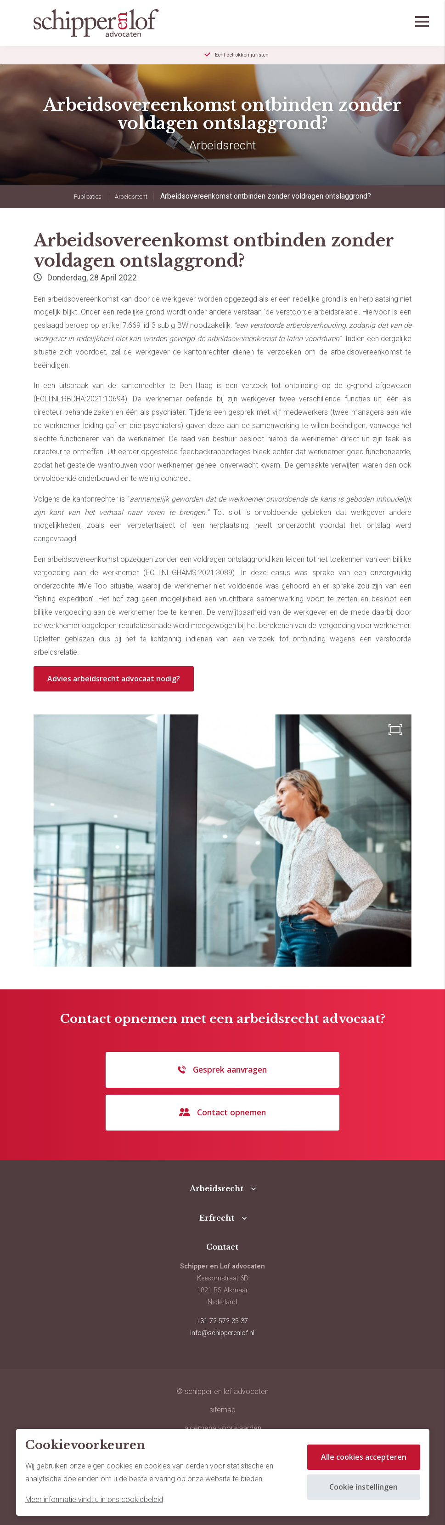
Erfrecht (216, 1217)
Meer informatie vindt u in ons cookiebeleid (94, 1499)
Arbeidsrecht (131, 196)
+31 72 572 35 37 (222, 1321)
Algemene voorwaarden (222, 1428)
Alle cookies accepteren (363, 1457)
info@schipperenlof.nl (222, 1333)
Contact (222, 1246)
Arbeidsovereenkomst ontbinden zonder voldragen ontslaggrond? (265, 196)
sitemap (222, 1409)
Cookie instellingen (363, 1487)
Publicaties (87, 196)
